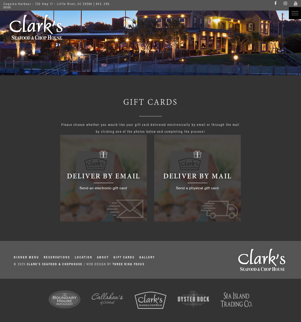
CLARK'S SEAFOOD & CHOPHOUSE (55, 263)
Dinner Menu (26, 256)
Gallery (147, 256)
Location (83, 256)
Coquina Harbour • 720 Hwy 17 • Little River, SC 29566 (47, 3)
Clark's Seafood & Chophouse (36, 27)
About (103, 256)
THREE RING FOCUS (129, 263)
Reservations (57, 256)
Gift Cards (124, 256)
